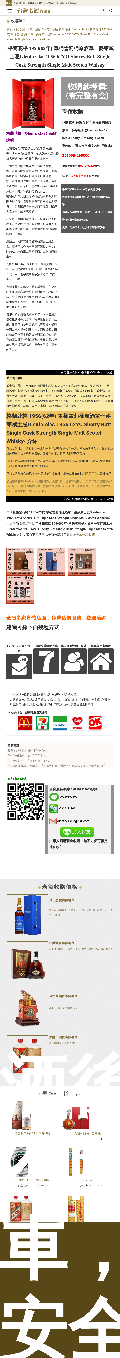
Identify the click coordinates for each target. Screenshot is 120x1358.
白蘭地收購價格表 (61, 943)
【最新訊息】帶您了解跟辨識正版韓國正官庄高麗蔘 (51, 3)
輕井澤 (57, 915)
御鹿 (91, 949)
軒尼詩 (61, 949)
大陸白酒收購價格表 (63, 1037)
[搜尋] (103, 10)
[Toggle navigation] (10, 10)
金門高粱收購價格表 (63, 996)
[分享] (110, 10)
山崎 (99, 910)
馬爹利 (52, 949)
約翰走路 (73, 910)
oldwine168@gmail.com (73, 821)
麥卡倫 (52, 910)
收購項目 (21, 29)
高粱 (51, 1008)
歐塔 (84, 949)
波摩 (88, 910)
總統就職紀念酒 (70, 1008)
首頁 (10, 29)
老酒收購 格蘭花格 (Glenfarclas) (67, 29)
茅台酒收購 (54, 1043)
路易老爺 (99, 949)
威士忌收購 (37, 29)
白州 (106, 910)
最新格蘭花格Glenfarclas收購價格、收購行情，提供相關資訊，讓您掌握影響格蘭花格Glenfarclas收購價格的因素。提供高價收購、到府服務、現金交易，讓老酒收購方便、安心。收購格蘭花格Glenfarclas (59, 486)
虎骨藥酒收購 (68, 1043)
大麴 (58, 1008)
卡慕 (77, 949)
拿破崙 (109, 949)
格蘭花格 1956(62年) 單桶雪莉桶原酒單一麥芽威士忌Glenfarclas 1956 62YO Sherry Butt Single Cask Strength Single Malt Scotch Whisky (59, 34)
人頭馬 (70, 949)
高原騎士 (62, 910)
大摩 (82, 910)
